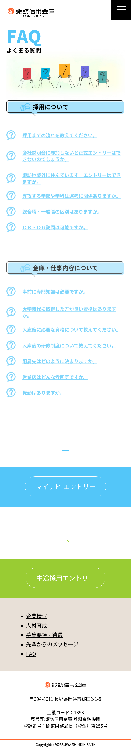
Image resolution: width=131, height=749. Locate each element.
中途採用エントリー (65, 577)
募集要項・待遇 (44, 634)
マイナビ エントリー (66, 486)
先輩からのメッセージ (52, 644)
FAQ (31, 653)
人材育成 (36, 625)
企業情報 (36, 615)
